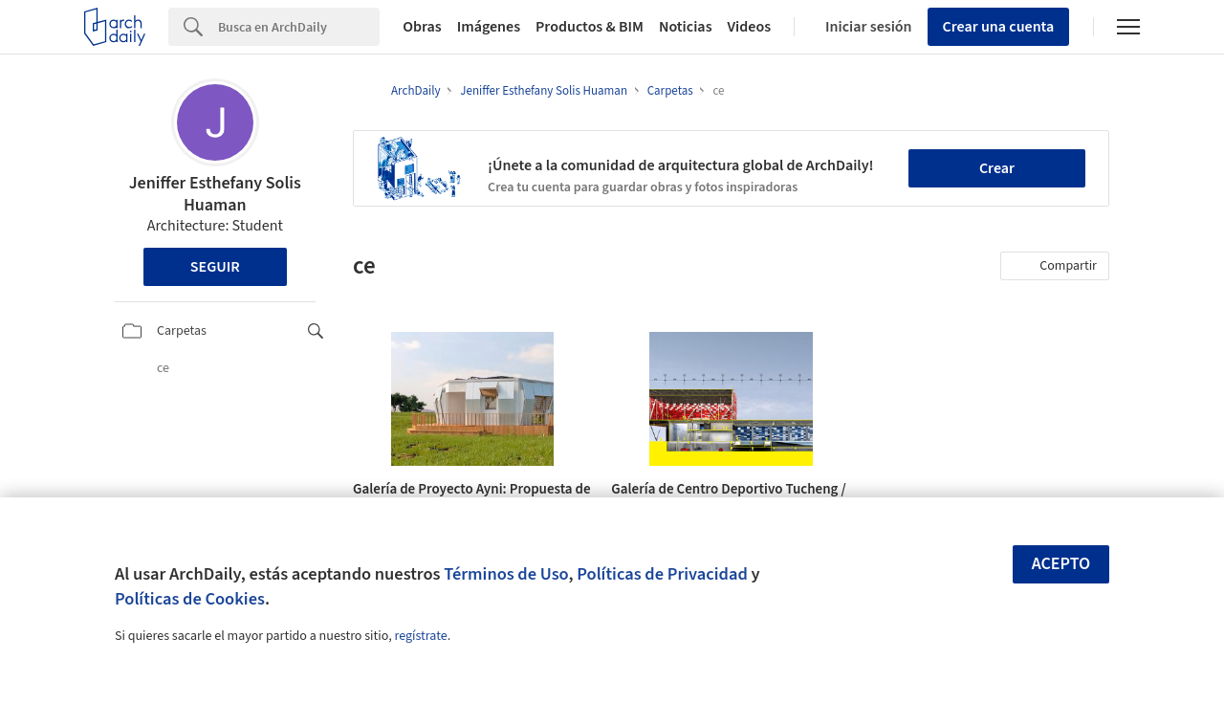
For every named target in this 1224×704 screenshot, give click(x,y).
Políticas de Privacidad (662, 573)
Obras (422, 26)
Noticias (685, 26)
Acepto (1061, 564)
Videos (750, 26)
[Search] (299, 27)
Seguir (215, 266)
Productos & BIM (590, 26)
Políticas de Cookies (190, 598)
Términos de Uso (506, 573)
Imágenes (488, 26)
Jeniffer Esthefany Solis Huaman (215, 194)
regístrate (420, 636)
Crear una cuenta (999, 26)
